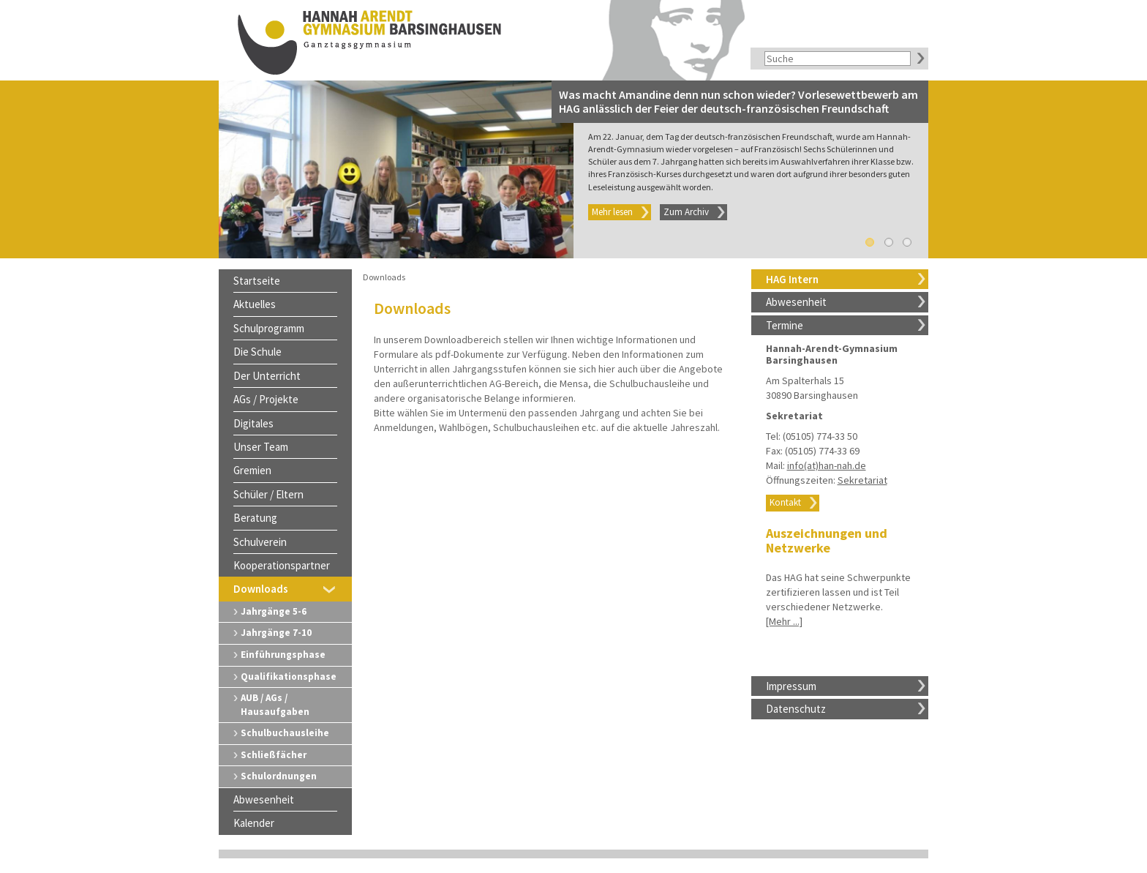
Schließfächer (274, 755)
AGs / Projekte (265, 399)
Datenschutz (796, 709)
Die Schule (257, 352)
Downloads (260, 589)
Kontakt (785, 502)
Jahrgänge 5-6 (274, 611)
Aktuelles (254, 304)
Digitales (253, 423)
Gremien (252, 470)
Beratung (255, 518)
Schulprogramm (268, 328)
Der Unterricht (267, 376)
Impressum (791, 686)
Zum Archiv (686, 212)
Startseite (256, 281)
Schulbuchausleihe (285, 733)
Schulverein (260, 542)
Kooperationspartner (281, 565)
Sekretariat (862, 480)
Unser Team (260, 447)
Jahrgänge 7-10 (276, 632)
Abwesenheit (796, 302)
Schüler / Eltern (268, 494)
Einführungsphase (283, 654)
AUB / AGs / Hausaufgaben (275, 705)
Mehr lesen (612, 212)
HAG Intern (792, 279)
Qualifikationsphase (288, 676)
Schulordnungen (279, 776)
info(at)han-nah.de (826, 465)
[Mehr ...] (784, 621)
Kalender (253, 823)
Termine (784, 325)
